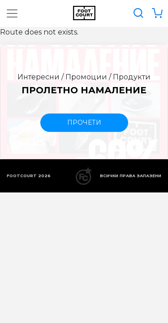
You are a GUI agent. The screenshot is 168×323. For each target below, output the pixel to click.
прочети (84, 122)
